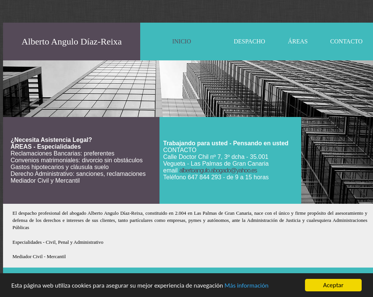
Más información (246, 285)
